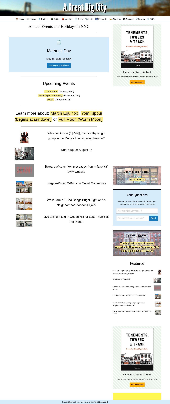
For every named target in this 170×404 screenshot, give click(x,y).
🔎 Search (140, 19)
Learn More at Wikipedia (59, 65)
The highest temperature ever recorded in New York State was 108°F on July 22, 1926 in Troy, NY (137, 247)
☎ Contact (128, 19)
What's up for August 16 (121, 279)
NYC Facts (137, 179)
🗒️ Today (79, 19)
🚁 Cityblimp (115, 19)
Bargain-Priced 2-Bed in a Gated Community (129, 295)
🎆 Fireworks (101, 19)
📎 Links (89, 19)
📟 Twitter (55, 19)
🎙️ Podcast (43, 19)
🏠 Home (20, 19)
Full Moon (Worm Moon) (81, 119)
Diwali (50, 99)
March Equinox (64, 113)
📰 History (31, 19)
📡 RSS (150, 19)
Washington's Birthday (50, 95)
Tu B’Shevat (50, 91)
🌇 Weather (67, 19)
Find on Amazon (137, 82)
